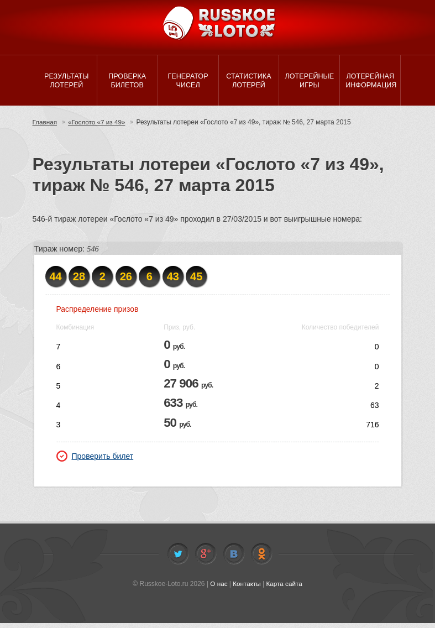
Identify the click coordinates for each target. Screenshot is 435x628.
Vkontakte (234, 559)
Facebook (206, 559)
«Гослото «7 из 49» (98, 127)
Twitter (178, 559)
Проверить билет (95, 461)
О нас (218, 589)
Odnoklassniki (261, 559)
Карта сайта (284, 589)
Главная (45, 127)
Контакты (246, 589)
